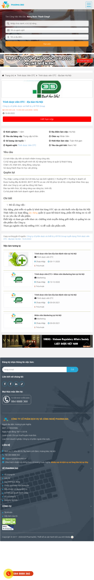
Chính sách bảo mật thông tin (15, 485)
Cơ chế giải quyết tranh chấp (15, 493)
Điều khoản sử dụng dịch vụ (14, 489)
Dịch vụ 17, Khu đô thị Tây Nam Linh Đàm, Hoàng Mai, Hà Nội (29, 451)
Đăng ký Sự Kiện (10, 500)
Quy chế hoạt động (11, 482)
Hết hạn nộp (47, 119)
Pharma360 (31, 537)
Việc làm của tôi (9, 516)
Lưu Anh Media (64, 537)
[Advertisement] (47, 560)
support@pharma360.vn (15, 459)
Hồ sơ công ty (9, 496)
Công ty (26, 439)
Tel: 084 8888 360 (12, 455)
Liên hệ (6, 478)
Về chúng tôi (8, 474)
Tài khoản (7, 512)
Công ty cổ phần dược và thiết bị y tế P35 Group (24, 106)
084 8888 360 (19, 401)
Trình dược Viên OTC (27, 145)
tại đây (85, 462)
